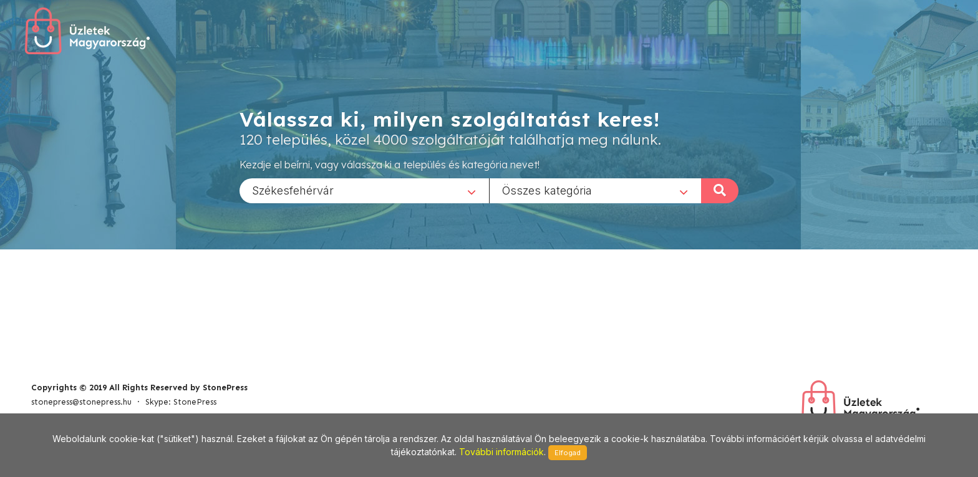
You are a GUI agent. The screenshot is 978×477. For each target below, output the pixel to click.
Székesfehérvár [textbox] (293, 189)
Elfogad (567, 452)
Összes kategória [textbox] (547, 189)
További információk (501, 451)
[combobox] (364, 190)
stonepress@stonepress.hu (81, 402)
